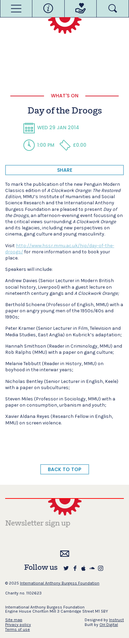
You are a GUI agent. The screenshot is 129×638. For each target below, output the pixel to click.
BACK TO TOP (64, 469)
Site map (13, 619)
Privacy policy (18, 624)
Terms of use (17, 629)
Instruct (116, 619)
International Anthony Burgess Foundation (59, 583)
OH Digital (108, 624)
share (64, 170)
